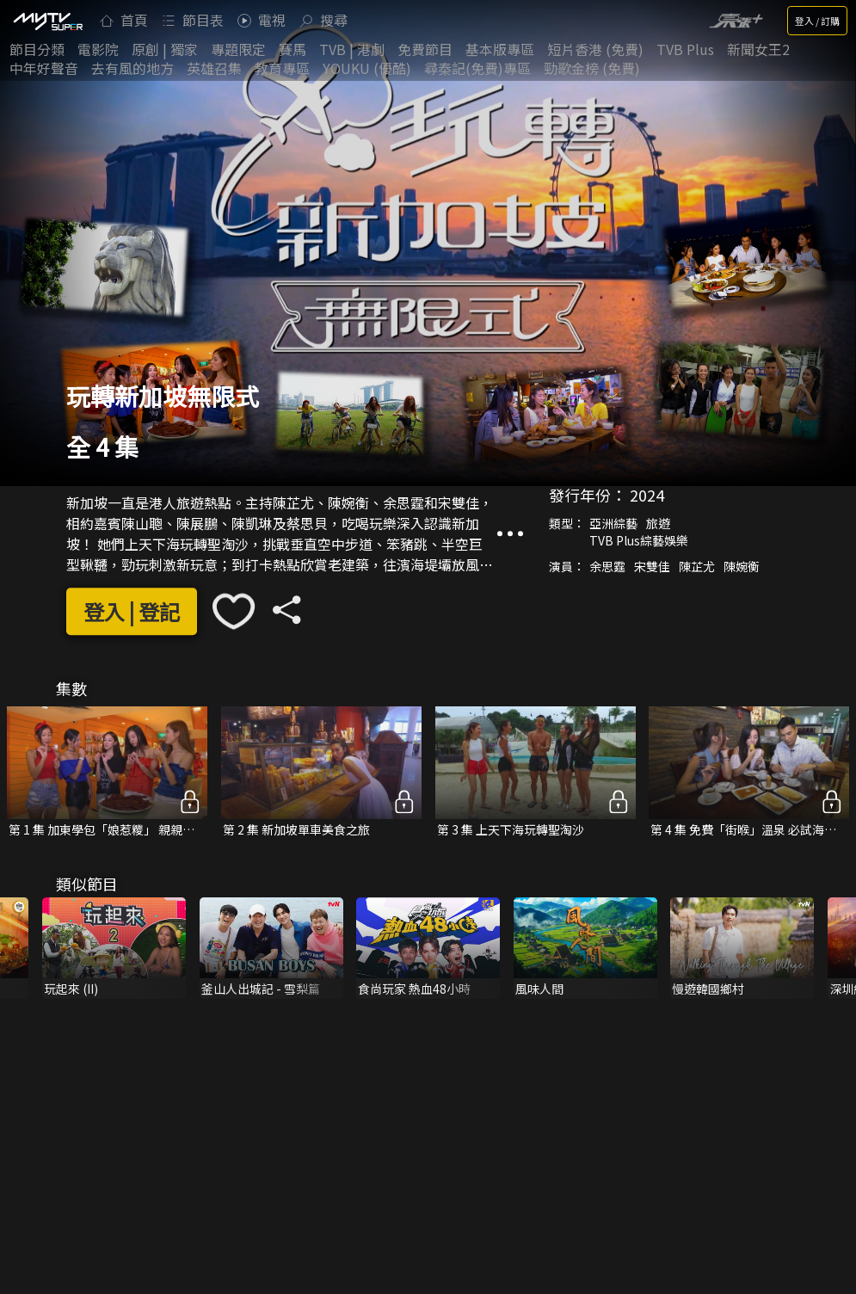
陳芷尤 (697, 566)
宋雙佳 (652, 566)
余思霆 (607, 566)
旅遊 (658, 523)
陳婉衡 (742, 566)
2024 (647, 495)
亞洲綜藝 (613, 523)
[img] (47, 20)
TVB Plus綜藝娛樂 (638, 540)
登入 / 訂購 (817, 21)
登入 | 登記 (131, 611)
